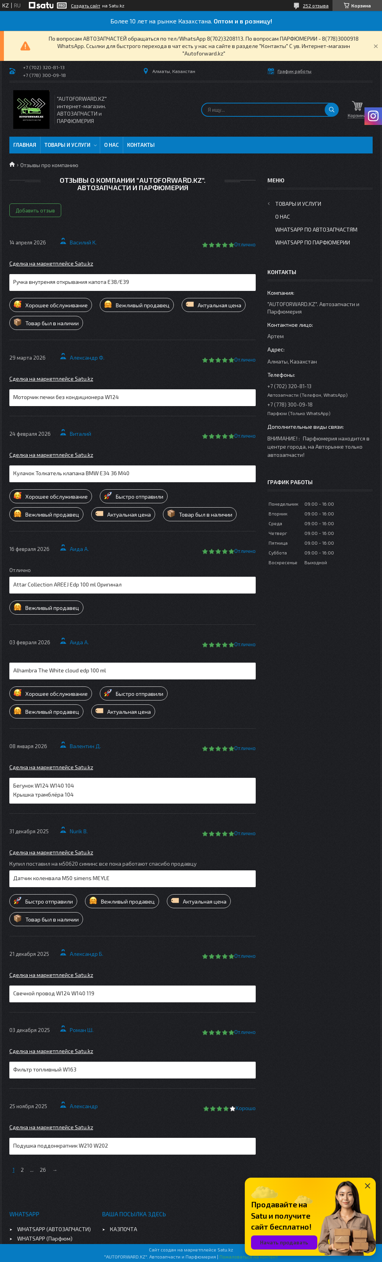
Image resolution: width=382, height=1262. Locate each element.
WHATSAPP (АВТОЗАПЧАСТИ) (54, 1229)
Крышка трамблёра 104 (43, 794)
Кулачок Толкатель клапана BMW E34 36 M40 (71, 473)
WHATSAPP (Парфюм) (45, 1238)
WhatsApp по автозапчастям (316, 229)
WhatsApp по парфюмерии (312, 242)
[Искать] (332, 110)
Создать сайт (85, 5)
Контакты (141, 145)
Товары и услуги (67, 145)
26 (43, 1170)
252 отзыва (316, 5)
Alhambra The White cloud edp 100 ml (59, 670)
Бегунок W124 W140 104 (43, 785)
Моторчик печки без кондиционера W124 (66, 397)
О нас (111, 145)
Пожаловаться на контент (248, 1256)
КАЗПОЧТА (123, 1229)
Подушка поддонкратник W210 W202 (60, 1145)
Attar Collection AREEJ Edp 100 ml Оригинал (67, 584)
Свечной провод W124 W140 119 (53, 993)
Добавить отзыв (35, 210)
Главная (24, 145)
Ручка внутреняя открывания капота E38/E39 (71, 281)
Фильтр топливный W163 (44, 1069)
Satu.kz (225, 1249)
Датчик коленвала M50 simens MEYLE (61, 878)
